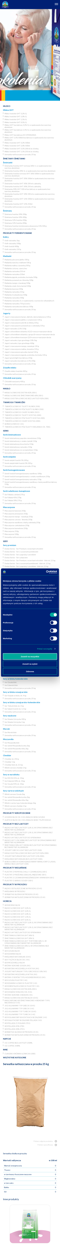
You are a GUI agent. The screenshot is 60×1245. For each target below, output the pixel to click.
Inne (5, 1049)
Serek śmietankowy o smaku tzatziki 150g (21, 441)
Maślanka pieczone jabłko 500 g (17, 260)
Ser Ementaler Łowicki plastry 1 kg (22, 986)
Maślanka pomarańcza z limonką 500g (19, 280)
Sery (5, 541)
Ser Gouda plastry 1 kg (16, 980)
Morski (6, 729)
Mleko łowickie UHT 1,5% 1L (16, 119)
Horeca (7, 901)
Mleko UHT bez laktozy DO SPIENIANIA (20, 135)
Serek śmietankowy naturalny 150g (18, 447)
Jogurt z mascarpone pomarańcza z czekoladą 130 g (24, 326)
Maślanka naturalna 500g (14, 298)
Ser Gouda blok (11, 682)
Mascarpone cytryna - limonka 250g (18, 519)
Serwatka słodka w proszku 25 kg (21, 894)
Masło (6, 388)
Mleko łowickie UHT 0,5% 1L (16, 122)
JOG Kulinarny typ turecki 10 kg (20, 1011)
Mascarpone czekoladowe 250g (17, 525)
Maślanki (7, 256)
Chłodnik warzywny (12, 378)
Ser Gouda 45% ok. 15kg (14, 784)
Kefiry (6, 237)
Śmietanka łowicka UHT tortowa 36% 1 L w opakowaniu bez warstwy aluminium (28, 167)
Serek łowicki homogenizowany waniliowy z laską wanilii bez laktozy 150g (31, 483)
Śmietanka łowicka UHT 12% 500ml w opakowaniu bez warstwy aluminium (29, 200)
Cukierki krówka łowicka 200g (20, 1054)
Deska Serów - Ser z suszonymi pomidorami (21, 552)
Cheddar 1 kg (10, 762)
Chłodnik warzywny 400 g (15, 381)
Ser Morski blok (11, 732)
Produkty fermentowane (17, 233)
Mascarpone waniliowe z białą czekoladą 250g (22, 522)
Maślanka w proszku (15, 891)
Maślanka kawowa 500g (14, 289)
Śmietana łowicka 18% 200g (16, 214)
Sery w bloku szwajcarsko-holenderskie (21, 702)
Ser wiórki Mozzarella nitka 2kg (16, 748)
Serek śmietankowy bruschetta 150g (19, 444)
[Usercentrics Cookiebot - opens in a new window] (46, 572)
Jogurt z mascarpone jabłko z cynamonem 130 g (23, 320)
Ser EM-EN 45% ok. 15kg (14, 778)
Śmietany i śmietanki (14, 158)
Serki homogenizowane (14, 470)
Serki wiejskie (9, 456)
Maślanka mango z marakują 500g (17, 283)
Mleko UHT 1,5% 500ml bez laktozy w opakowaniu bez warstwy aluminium (29, 139)
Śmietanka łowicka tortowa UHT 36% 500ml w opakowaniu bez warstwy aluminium (29, 174)
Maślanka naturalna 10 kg (14, 292)
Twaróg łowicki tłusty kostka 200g (23, 415)
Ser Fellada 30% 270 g (13, 500)
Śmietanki (7, 162)
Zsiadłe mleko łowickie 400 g (16, 371)
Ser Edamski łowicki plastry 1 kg (21, 983)
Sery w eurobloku (11, 774)
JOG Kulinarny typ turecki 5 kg (20, 1014)
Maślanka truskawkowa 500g (16, 295)
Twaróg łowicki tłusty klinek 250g (22, 406)
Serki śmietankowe (12, 434)
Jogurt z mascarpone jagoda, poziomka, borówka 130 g (26, 355)
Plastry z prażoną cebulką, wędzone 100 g (25, 875)
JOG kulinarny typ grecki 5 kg (19, 1008)
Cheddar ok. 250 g (12, 759)
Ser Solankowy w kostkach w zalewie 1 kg (26, 1017)
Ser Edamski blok (11, 685)
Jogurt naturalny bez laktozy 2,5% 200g (20, 361)
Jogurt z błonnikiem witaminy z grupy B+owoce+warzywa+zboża (30, 334)
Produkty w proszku (15, 884)
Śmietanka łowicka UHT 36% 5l (19, 935)
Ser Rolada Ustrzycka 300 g (15, 719)
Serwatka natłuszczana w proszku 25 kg (20, 154)
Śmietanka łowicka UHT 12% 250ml (18, 204)
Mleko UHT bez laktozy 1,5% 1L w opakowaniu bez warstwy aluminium (28, 131)
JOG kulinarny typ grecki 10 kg (20, 1005)
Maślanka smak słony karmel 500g (18, 286)
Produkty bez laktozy (15, 824)
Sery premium (9, 545)
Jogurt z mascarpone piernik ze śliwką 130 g (21, 323)
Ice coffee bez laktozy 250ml (19, 1043)
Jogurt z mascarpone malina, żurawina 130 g (22, 349)
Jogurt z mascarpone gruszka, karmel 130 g (21, 352)
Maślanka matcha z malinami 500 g (18, 262)
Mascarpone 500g (12, 534)
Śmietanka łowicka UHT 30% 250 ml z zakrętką (23, 186)
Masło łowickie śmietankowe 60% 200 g (24, 395)
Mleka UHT (8, 110)
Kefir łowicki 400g (12, 246)
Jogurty (6, 313)
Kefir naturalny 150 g (13, 249)
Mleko (6, 106)
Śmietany (7, 210)
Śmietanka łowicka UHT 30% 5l (19, 938)
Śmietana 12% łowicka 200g (16, 220)
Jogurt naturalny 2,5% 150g (15, 328)
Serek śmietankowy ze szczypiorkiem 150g (21, 450)
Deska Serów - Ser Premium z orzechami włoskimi (24, 549)
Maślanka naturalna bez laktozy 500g (19, 306)
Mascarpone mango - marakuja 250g (19, 516)
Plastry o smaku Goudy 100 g (19, 880)
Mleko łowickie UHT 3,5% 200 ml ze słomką (21, 148)
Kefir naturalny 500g (13, 243)
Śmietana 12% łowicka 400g (16, 223)
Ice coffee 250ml (12, 1046)
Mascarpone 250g (12, 531)
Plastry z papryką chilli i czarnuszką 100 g (26, 872)
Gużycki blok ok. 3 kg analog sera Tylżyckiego (28, 820)
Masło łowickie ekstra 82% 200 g (21, 392)
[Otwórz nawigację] (56, 4)
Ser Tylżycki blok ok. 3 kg (14, 706)
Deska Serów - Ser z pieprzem (16, 557)
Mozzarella (8, 739)
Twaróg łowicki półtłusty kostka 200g (25, 418)
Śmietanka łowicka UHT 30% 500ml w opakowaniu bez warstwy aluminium (29, 179)
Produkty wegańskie (15, 867)
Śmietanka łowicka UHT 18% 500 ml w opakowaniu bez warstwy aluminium (30, 195)
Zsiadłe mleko (9, 367)
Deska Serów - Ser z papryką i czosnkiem (20, 554)
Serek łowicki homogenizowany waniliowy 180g (23, 473)
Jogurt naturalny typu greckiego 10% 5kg (21, 340)
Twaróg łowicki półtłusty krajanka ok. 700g (27, 427)
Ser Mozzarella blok (12, 743)
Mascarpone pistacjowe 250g (16, 514)
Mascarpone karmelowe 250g (16, 528)
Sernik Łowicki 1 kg (14, 424)
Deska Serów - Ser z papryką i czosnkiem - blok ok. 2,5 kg (26, 566)
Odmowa (30, 671)
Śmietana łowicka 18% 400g (16, 217)
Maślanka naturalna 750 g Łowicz (17, 303)
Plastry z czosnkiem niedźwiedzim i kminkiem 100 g (29, 877)
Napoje (7, 1038)
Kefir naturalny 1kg (12, 240)
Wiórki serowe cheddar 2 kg (15, 768)
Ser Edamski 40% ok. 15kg (15, 781)
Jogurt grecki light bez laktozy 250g (18, 358)
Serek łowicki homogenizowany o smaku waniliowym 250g (27, 476)
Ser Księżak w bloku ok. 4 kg (15, 695)
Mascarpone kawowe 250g (15, 511)
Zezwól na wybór (30, 664)
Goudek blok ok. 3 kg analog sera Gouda (25, 817)
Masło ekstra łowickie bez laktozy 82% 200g (27, 398)
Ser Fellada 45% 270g (13, 497)
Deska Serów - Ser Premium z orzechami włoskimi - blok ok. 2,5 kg (30, 560)
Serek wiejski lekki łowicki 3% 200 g (18, 463)
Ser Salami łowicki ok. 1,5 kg (15, 709)
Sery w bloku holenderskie (15, 679)
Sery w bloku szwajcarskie (15, 692)
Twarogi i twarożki (14, 402)
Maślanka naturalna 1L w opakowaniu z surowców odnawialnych (29, 301)
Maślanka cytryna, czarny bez (16, 268)
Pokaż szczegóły (44, 649)
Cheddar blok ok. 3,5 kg (14, 765)
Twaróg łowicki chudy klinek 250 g (22, 412)
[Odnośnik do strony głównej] (5, 4)
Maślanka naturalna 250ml (15, 274)
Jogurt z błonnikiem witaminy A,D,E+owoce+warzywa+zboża (28, 331)
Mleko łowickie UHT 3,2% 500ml (17, 143)
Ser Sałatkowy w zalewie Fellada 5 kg (23, 1020)
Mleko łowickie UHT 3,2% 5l (18, 908)
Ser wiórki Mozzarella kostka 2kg (17, 746)
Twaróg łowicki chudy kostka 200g (22, 421)
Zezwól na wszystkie (30, 656)
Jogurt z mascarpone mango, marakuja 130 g (22, 346)
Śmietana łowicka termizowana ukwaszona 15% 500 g (26, 226)
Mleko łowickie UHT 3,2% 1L (16, 113)
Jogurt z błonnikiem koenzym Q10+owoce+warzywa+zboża (28, 337)
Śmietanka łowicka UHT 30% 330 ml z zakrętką (23, 183)
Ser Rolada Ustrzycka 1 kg (15, 722)
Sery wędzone (9, 715)
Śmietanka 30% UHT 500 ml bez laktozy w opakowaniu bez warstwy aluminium (27, 190)
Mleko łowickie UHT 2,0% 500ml (17, 146)
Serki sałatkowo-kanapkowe (16, 491)
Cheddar (7, 755)
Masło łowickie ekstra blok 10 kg (21, 998)
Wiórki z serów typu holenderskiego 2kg (20, 803)
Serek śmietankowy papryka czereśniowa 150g (23, 438)
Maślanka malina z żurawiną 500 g (17, 265)
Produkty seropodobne (16, 813)
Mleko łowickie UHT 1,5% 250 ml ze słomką (21, 151)
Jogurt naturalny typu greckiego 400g (19, 343)
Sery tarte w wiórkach (13, 790)
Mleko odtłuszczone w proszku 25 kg (23, 888)
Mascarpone (9, 507)
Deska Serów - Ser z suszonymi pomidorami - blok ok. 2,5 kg (27, 563)
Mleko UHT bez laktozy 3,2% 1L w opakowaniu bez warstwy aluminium (28, 126)
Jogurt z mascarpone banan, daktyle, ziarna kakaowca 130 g (28, 317)
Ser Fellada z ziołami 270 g (15, 494)
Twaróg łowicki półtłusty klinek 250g (24, 409)
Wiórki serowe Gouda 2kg (15, 794)
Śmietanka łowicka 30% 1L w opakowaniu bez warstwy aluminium (30, 171)
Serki (5, 430)
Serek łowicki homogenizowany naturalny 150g (23, 479)
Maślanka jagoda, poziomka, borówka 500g (21, 277)
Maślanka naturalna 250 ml (15, 271)
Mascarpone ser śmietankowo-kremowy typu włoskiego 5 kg (27, 1001)
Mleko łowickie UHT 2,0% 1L (16, 116)
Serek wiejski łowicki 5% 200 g (16, 460)
